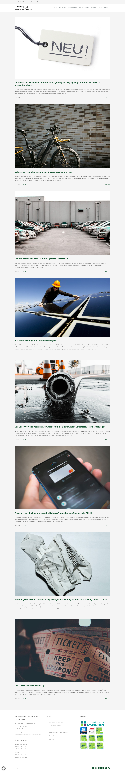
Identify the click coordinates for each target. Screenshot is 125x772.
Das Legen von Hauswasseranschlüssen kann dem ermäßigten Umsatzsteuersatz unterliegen (60, 427)
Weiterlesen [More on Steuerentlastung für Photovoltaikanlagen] (107, 353)
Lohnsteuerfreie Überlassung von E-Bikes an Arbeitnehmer (43, 172)
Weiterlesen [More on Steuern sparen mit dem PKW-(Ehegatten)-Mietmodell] (107, 271)
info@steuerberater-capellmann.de (34, 2)
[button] (3, 768)
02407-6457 (20, 729)
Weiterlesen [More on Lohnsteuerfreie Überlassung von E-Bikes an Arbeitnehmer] (107, 184)
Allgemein (24, 184)
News (23, 97)
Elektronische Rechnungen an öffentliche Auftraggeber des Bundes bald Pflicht (53, 513)
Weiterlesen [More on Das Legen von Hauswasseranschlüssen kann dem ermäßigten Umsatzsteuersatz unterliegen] (107, 439)
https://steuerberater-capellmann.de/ (30, 734)
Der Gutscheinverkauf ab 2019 (29, 685)
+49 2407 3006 (23, 727)
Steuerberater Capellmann (34, 768)
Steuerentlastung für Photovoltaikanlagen (35, 340)
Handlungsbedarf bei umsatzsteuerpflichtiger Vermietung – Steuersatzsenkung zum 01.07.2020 (61, 599)
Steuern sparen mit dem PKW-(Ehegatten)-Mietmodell (41, 258)
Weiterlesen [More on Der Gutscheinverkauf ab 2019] (107, 698)
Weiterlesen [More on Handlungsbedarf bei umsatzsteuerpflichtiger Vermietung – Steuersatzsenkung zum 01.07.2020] (107, 612)
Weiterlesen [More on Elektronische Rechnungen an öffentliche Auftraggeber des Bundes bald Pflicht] (107, 525)
